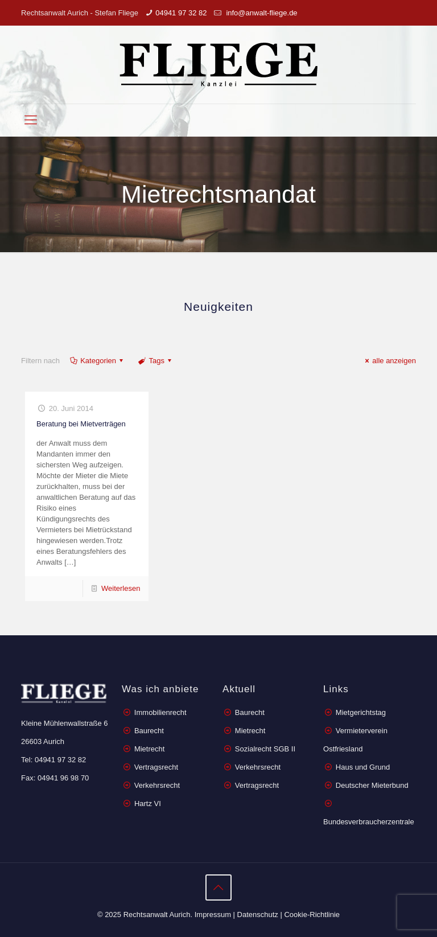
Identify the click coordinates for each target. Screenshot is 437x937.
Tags (156, 360)
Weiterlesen (120, 588)
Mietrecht (149, 749)
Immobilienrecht (159, 712)
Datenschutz (257, 914)
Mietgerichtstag (361, 712)
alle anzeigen (389, 360)
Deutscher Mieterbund (372, 785)
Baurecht (149, 730)
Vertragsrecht (155, 767)
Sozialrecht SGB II (265, 749)
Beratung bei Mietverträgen (81, 424)
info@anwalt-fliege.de (261, 13)
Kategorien (97, 360)
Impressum (213, 914)
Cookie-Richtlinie (312, 914)
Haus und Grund (363, 767)
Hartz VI (147, 803)
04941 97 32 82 (181, 13)
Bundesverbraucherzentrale (368, 821)
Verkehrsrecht (156, 785)
